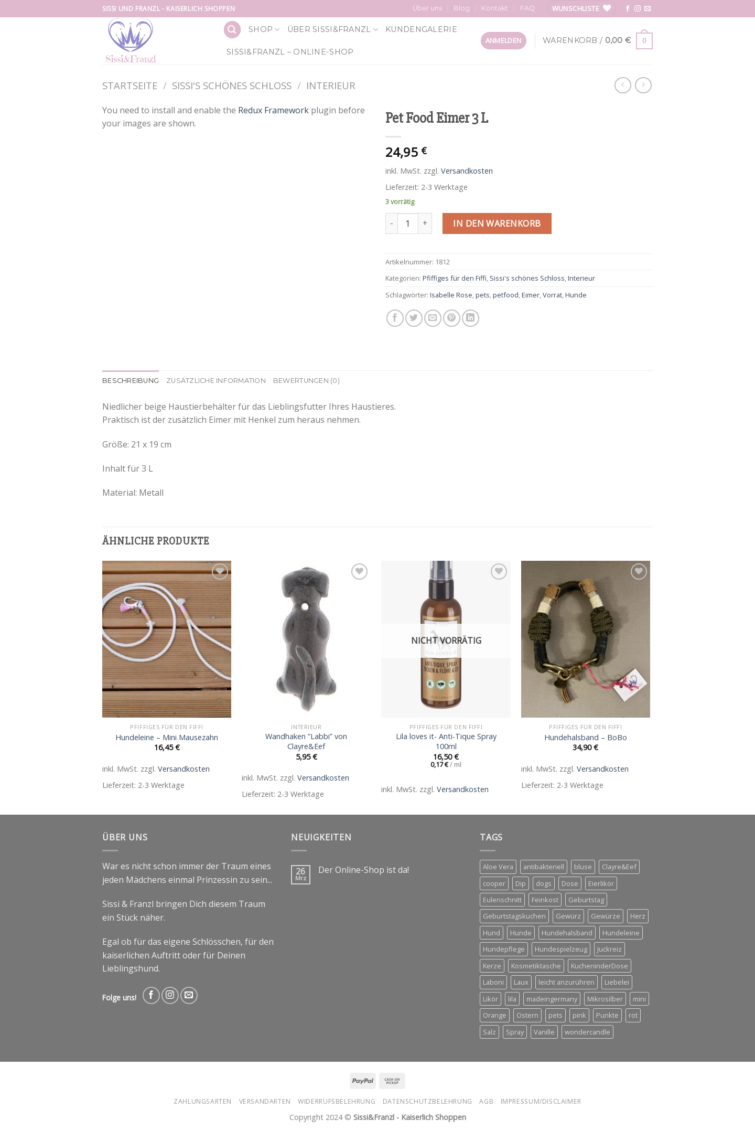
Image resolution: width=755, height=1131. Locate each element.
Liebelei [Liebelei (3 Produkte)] (617, 982)
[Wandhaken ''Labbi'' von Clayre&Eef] (306, 639)
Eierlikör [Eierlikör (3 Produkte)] (601, 883)
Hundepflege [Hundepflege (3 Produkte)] (504, 949)
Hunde (576, 295)
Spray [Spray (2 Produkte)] (515, 1032)
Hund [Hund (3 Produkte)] (491, 932)
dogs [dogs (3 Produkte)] (544, 883)
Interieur (330, 85)
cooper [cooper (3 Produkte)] (494, 883)
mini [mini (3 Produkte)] (639, 999)
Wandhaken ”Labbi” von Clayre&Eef (306, 741)
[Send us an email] (647, 9)
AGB (486, 1101)
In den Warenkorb (497, 223)
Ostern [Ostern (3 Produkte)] (527, 1015)
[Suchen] (232, 29)
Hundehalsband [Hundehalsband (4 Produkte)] (567, 932)
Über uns (427, 8)
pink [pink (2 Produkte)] (579, 1015)
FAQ (527, 8)
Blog (462, 8)
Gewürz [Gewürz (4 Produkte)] (568, 916)
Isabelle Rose (451, 295)
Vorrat (552, 295)
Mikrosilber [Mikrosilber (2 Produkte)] (605, 999)
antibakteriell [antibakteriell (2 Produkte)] (543, 866)
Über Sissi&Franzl (332, 30)
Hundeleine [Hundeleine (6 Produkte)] (621, 932)
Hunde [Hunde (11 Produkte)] (521, 932)
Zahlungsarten (203, 1101)
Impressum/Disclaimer (541, 1101)
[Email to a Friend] (432, 318)
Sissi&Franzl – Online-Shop (290, 52)
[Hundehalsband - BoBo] (586, 639)
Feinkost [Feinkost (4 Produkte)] (545, 899)
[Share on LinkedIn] (470, 318)
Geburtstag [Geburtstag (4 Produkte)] (586, 899)
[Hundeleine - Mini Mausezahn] (167, 639)
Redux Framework (273, 110)
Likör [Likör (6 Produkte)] (490, 999)
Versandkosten (467, 171)
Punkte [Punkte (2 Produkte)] (607, 1015)
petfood (506, 295)
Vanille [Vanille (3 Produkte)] (544, 1032)
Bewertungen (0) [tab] (306, 381)
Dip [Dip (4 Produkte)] (520, 883)
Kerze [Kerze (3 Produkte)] (492, 965)
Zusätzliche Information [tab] (216, 381)
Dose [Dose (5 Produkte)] (570, 883)
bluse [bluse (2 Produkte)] (583, 866)
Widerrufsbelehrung (336, 1101)
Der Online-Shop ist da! (363, 870)
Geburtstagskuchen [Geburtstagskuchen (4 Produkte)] (514, 916)
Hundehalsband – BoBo (585, 737)
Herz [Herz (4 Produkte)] (637, 916)
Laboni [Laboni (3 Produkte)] (493, 982)
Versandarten (265, 1101)
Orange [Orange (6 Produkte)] (494, 1015)
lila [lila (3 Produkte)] (512, 999)
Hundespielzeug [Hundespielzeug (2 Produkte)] (561, 949)
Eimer (531, 295)
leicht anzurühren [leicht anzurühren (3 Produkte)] (566, 982)
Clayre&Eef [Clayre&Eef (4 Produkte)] (619, 866)
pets (483, 295)
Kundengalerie (421, 29)
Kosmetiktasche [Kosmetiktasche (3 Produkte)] (536, 965)
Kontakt (494, 8)
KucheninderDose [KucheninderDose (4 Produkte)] (599, 965)
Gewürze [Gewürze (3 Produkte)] (605, 916)
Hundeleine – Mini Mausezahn (166, 737)
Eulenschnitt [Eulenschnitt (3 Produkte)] (502, 899)
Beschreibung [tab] (130, 381)
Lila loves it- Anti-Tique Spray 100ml (446, 741)
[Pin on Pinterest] (451, 318)
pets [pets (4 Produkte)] (555, 1015)
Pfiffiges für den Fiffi (455, 278)
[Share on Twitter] (414, 318)
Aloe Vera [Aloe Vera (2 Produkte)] (498, 866)
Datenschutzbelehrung (427, 1101)
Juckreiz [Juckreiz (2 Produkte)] (609, 949)
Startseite (129, 85)
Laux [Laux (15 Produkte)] (521, 982)
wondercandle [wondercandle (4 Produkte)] (587, 1032)
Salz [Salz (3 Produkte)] (489, 1032)
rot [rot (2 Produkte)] (633, 1015)
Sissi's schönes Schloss (232, 85)
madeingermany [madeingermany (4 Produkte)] (551, 999)
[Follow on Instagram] (637, 9)
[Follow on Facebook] (627, 9)
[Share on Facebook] (395, 318)
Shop (264, 30)
